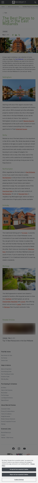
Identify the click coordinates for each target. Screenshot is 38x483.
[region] (19, 469)
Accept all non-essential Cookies (19, 469)
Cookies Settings (19, 479)
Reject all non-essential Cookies (19, 474)
